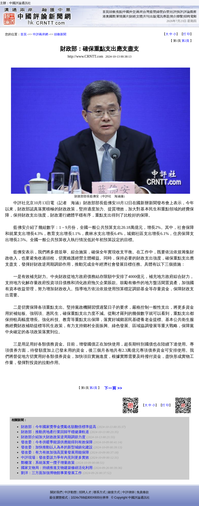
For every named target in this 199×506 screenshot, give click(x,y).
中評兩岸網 (40, 34)
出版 (153, 16)
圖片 (126, 16)
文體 (139, 16)
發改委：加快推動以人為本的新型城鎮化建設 (57, 447)
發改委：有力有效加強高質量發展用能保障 (55, 452)
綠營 (160, 12)
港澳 (106, 16)
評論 (187, 12)
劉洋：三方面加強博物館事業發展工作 (51, 473)
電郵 (193, 16)
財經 (132, 16)
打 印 (186, 34)
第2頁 (185, 40)
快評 (180, 12)
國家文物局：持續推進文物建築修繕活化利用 (57, 468)
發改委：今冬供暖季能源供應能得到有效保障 (57, 442)
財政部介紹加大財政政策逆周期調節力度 (53, 437)
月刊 (146, 16)
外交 (132, 12)
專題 (166, 16)
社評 (173, 12)
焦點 (119, 12)
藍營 (153, 12)
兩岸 (139, 12)
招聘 (187, 16)
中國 (126, 12)
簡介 (173, 16)
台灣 (146, 12)
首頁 (106, 12)
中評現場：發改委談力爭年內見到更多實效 (55, 457)
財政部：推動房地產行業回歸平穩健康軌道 (55, 432)
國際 (112, 16)
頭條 (112, 12)
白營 (166, 12)
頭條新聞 (60, 34)
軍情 (119, 16)
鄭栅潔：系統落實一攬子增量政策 (48, 463)
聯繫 (180, 16)
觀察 (193, 12)
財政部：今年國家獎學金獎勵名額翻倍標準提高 (58, 427)
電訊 (160, 16)
